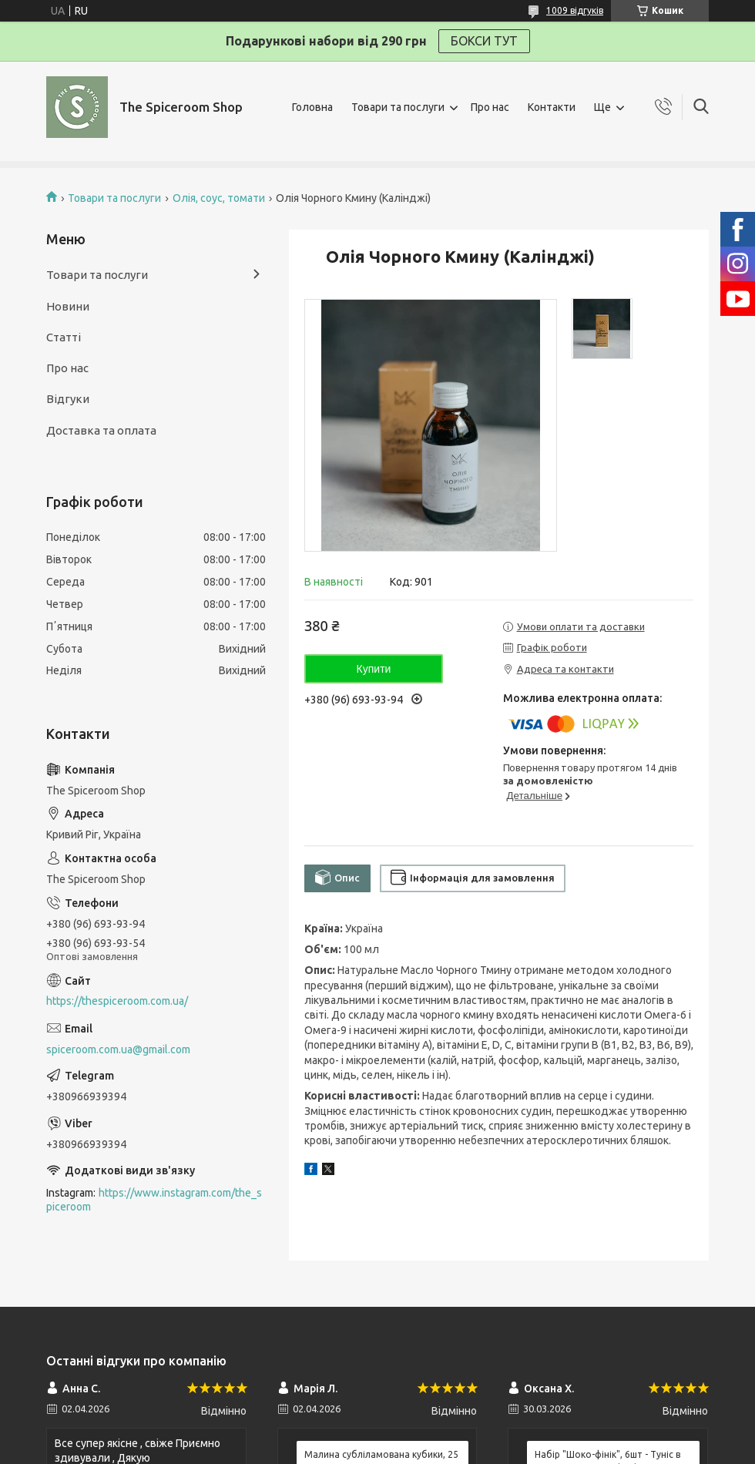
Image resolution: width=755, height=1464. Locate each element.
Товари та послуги (398, 107)
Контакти (551, 107)
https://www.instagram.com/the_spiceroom (154, 1200)
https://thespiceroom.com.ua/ (117, 1001)
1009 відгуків (574, 10)
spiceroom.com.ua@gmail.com (118, 1049)
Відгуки (67, 398)
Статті (63, 337)
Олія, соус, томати (219, 198)
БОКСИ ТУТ (484, 41)
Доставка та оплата (101, 430)
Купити (374, 669)
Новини (67, 306)
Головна (312, 107)
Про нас (490, 107)
